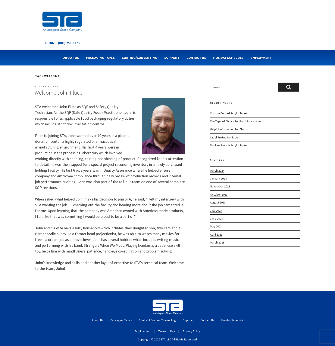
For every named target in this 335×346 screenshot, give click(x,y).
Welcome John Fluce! (59, 92)
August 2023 (218, 202)
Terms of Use (166, 331)
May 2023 (216, 226)
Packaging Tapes (100, 57)
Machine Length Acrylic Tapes (228, 145)
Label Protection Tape (224, 137)
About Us (71, 57)
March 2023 (217, 242)
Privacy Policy (192, 331)
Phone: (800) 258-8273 (62, 43)
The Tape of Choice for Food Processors (236, 121)
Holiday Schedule (228, 57)
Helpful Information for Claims (229, 129)
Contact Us (196, 57)
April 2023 (216, 234)
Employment (261, 57)
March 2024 (217, 170)
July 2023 (216, 210)
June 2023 (216, 218)
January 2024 (218, 178)
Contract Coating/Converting (157, 320)
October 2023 (219, 194)
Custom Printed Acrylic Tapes (228, 113)
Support (171, 57)
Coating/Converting (139, 57)
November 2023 (220, 186)
